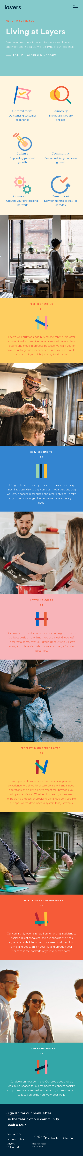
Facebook (51, 1138)
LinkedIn (67, 1138)
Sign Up (13, 1113)
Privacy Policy (15, 1139)
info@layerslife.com (39, 1144)
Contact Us (14, 1134)
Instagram (38, 1136)
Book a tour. (16, 1125)
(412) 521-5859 (37, 1147)
